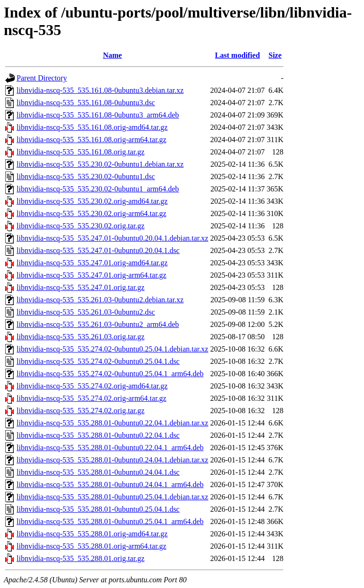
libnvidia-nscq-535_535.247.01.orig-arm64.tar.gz (91, 275)
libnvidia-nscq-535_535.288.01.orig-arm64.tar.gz (91, 546)
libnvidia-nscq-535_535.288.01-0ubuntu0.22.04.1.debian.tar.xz (112, 423)
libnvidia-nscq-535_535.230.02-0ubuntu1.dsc (86, 176)
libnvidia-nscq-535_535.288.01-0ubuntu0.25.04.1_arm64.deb (110, 521)
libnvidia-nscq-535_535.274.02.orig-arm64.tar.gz (91, 398)
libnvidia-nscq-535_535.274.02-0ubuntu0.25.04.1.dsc (98, 361)
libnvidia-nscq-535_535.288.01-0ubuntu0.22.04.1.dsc (98, 435)
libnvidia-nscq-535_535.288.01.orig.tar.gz (81, 558)
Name (112, 55)
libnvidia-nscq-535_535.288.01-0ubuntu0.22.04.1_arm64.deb (110, 447)
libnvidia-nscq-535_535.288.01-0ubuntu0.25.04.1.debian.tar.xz (112, 497)
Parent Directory (42, 78)
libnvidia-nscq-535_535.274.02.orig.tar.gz (81, 411)
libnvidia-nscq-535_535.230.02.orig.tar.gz (81, 226)
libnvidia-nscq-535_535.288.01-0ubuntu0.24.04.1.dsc (98, 472)
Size (275, 55)
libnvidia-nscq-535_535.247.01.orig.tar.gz (81, 287)
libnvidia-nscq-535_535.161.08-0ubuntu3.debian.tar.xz (100, 90)
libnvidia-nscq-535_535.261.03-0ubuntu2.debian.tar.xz (100, 300)
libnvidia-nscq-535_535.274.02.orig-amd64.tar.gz (92, 386)
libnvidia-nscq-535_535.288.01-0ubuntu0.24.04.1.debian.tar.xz (112, 460)
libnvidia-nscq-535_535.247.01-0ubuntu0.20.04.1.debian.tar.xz (112, 238)
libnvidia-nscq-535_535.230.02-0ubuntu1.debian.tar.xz (100, 164)
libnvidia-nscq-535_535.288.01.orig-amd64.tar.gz (92, 534)
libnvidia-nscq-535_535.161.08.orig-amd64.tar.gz (92, 127)
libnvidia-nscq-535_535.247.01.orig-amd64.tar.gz (92, 263)
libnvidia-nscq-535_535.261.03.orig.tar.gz (81, 337)
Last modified (237, 55)
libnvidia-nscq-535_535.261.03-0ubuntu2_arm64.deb (98, 324)
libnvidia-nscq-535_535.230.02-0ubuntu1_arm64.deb (98, 189)
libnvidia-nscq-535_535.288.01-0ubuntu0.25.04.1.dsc (98, 509)
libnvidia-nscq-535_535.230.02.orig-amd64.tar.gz (92, 201)
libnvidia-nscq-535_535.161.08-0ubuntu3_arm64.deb (98, 115)
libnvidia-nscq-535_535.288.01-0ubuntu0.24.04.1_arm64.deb (110, 484)
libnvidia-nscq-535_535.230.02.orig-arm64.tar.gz (91, 213)
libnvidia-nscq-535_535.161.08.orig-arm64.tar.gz (91, 140)
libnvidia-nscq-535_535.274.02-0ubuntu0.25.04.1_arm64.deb (110, 374)
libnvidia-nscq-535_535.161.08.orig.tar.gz (81, 152)
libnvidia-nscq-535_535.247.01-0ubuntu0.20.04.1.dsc (98, 250)
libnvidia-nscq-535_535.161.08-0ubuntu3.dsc (86, 103)
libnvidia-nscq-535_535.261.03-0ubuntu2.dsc (86, 312)
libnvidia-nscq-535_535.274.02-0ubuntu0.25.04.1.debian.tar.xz (112, 349)
